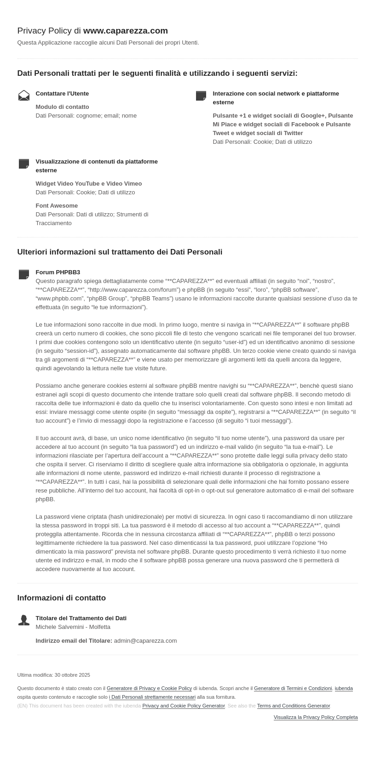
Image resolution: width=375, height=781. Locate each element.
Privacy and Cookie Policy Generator (183, 705)
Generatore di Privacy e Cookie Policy (149, 688)
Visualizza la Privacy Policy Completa (316, 717)
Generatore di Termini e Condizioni (293, 688)
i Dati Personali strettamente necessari (152, 697)
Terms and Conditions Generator (293, 705)
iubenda (344, 688)
